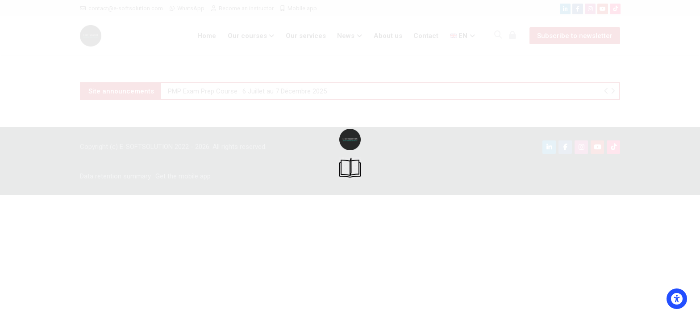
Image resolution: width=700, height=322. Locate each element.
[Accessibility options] (677, 299)
